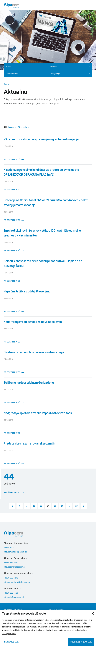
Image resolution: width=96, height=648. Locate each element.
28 (76, 505)
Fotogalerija (70, 73)
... (27, 505)
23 (41, 505)
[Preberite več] (48, 149)
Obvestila (23, 127)
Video (26, 66)
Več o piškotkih (9, 633)
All (5, 127)
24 (48, 505)
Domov (7, 84)
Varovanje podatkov (13, 609)
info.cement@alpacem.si (15, 551)
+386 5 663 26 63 (11, 562)
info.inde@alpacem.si (14, 597)
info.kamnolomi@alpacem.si (17, 582)
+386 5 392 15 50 (11, 592)
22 (34, 505)
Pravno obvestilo (56, 609)
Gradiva (70, 66)
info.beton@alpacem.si (14, 566)
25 (55, 505)
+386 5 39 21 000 (11, 547)
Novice (12, 127)
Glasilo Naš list (26, 73)
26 (62, 505)
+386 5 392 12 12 (11, 577)
